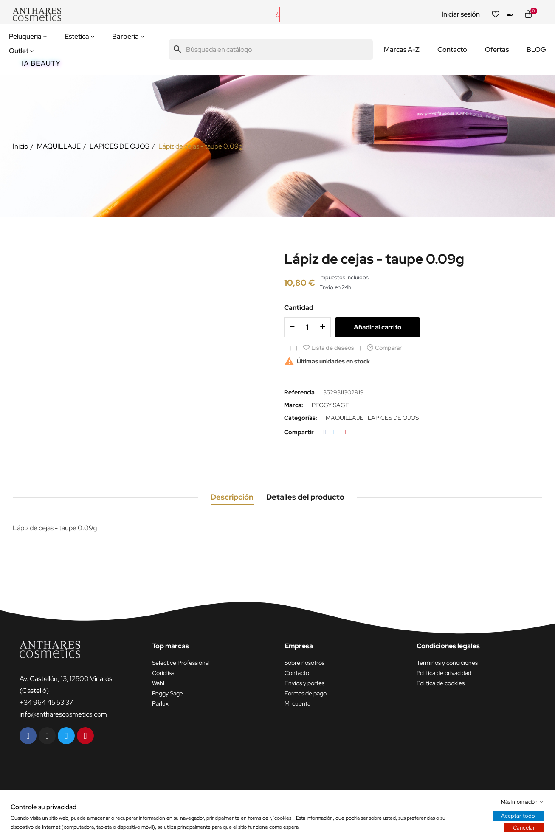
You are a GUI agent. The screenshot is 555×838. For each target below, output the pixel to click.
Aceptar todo (518, 815)
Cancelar (524, 827)
